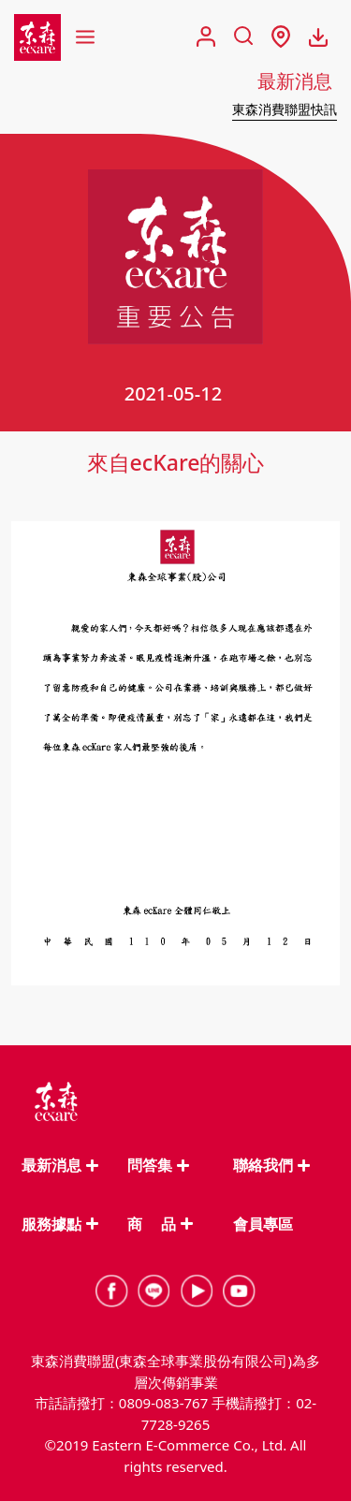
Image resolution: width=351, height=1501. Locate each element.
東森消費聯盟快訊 (284, 109)
